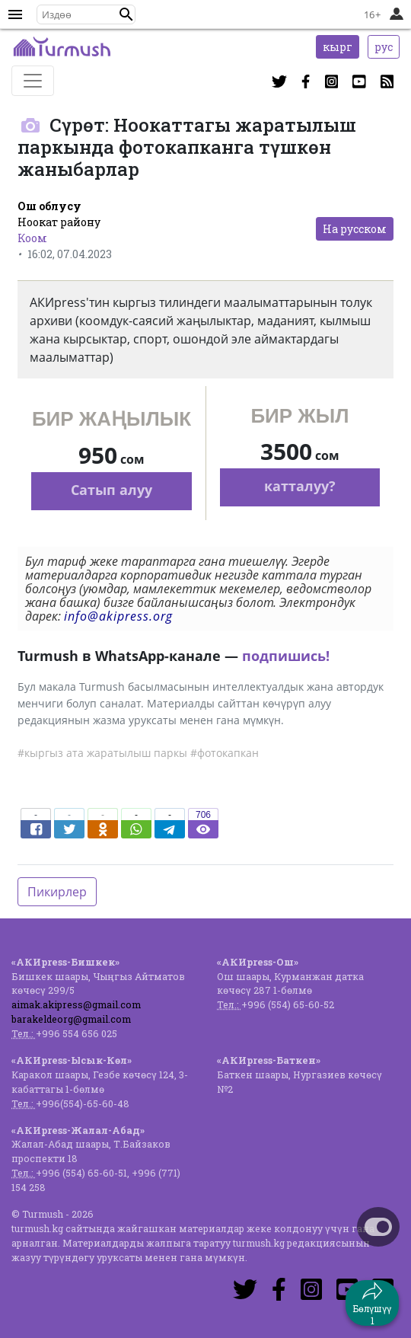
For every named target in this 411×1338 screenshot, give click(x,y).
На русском (355, 229)
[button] (126, 14)
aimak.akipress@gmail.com (76, 1004)
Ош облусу (49, 206)
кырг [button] (337, 47)
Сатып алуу (111, 490)
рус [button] (383, 47)
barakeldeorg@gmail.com (71, 1019)
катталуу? (300, 486)
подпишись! (286, 656)
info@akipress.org (118, 616)
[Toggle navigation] (32, 80)
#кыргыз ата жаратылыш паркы (102, 753)
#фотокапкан (224, 753)
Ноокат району (59, 222)
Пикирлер (57, 891)
